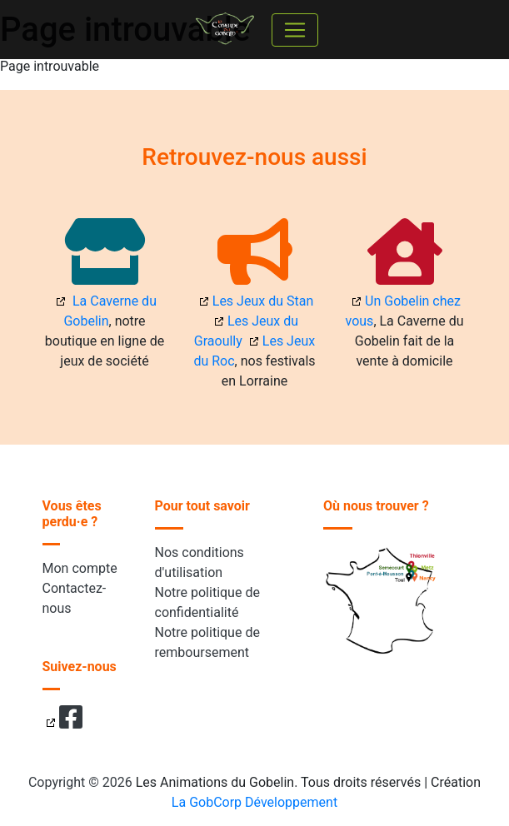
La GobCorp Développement (254, 802)
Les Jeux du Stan (262, 301)
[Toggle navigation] (295, 30)
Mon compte (79, 568)
